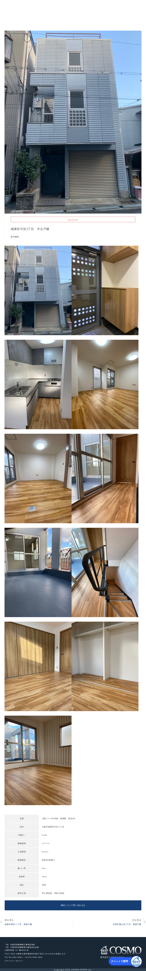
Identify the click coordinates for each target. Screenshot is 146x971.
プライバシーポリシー (14, 961)
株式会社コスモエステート (15, 11)
